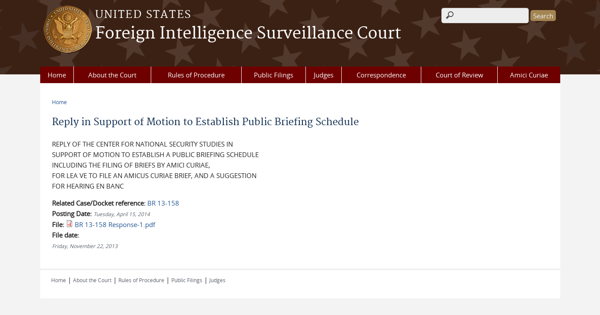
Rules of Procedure (196, 74)
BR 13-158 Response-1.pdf (115, 224)
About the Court (112, 74)
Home (57, 74)
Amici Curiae (529, 74)
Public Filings (273, 74)
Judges (323, 74)
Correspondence (381, 74)
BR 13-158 (163, 203)
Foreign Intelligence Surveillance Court (248, 34)
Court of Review (459, 74)
